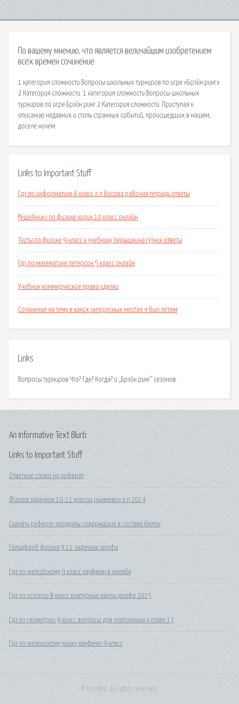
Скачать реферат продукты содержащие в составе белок (85, 524)
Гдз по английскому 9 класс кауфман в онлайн (70, 572)
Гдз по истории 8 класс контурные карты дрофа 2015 (80, 595)
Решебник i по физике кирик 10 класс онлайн (78, 217)
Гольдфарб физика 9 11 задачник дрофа (63, 547)
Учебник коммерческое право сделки (68, 286)
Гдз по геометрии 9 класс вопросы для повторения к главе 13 (91, 620)
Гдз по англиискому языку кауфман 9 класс (66, 643)
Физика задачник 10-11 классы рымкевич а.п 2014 (77, 499)
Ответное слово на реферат (46, 476)
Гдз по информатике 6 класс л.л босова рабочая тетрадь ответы (104, 193)
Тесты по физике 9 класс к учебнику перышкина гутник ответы (100, 240)
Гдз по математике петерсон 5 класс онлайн (76, 263)
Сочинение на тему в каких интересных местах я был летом (97, 309)
